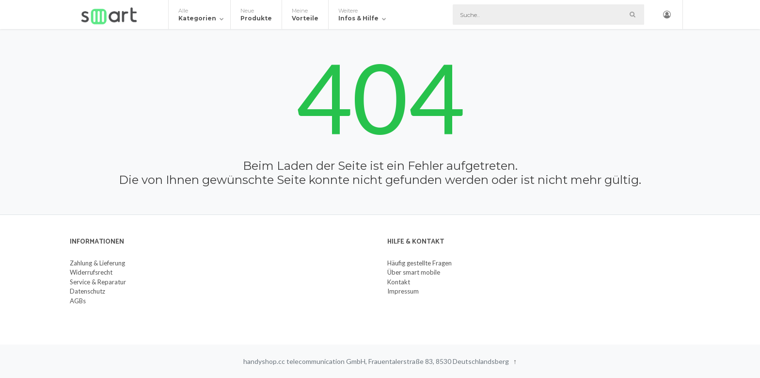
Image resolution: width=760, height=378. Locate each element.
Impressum (403, 291)
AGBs (78, 301)
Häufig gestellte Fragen (419, 263)
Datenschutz (87, 291)
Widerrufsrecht (91, 272)
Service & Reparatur (98, 282)
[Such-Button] (632, 14)
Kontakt (398, 282)
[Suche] (548, 14)
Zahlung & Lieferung (97, 263)
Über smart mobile (413, 272)
